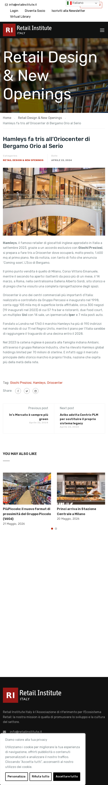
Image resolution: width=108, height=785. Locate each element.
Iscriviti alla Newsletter (68, 11)
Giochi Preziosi (20, 383)
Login (14, 11)
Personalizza (16, 776)
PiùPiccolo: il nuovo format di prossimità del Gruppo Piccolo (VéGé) (27, 514)
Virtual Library (20, 16)
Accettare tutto (67, 776)
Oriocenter (55, 383)
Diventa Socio (35, 11)
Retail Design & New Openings (23, 160)
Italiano (75, 3)
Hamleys (39, 383)
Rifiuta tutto (40, 776)
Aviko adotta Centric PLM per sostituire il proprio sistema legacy (79, 419)
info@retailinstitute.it (23, 4)
